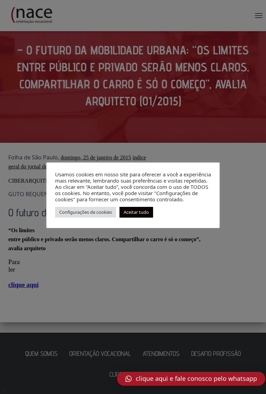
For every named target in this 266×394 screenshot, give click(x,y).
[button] (191, 379)
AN (3, 390)
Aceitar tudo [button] (136, 212)
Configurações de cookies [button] (85, 212)
